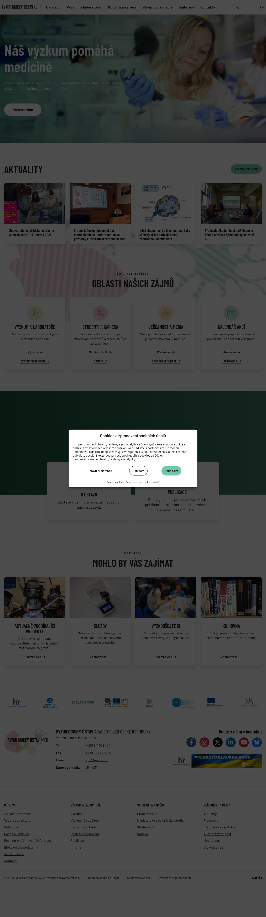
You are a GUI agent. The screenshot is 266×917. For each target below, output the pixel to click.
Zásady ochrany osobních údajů (142, 481)
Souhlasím (171, 470)
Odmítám (138, 470)
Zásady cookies (115, 481)
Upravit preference (100, 470)
